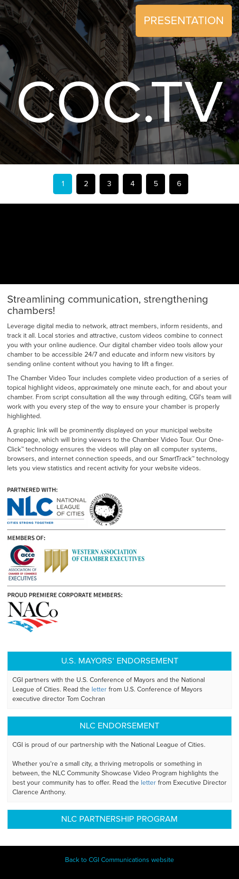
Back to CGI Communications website (119, 860)
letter (99, 689)
